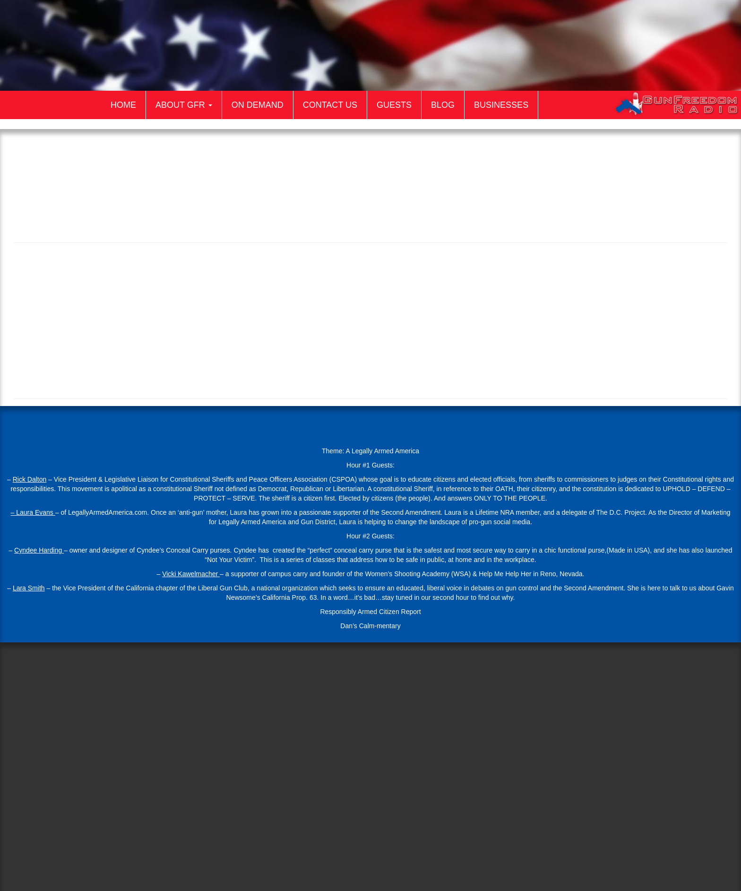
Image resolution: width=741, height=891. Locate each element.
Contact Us (330, 105)
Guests (394, 105)
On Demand (258, 105)
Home (123, 105)
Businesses (501, 105)
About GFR (183, 105)
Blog (443, 105)
